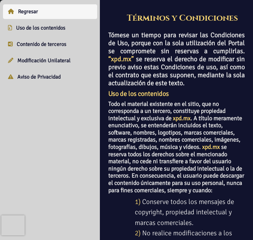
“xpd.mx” (121, 59)
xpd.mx (181, 118)
